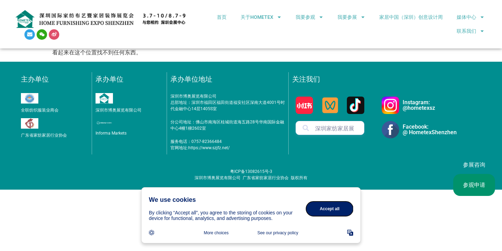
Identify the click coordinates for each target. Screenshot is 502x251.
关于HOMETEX (261, 17)
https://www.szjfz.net (208, 147)
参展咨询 (474, 164)
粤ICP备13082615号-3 (251, 171)
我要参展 (351, 17)
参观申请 (474, 185)
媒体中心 (471, 17)
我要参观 (310, 17)
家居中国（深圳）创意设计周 (411, 17)
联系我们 (471, 31)
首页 (222, 17)
